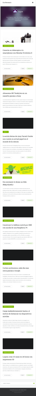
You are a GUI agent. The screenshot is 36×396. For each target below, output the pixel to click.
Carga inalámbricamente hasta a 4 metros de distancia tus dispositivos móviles (17, 313)
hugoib (20, 11)
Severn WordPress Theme (15, 390)
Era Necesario (16, 389)
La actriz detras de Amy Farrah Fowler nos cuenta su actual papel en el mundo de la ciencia (17, 139)
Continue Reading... (7, 68)
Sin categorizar (7, 177)
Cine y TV (6, 131)
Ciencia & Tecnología (8, 45)
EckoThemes (22, 390)
